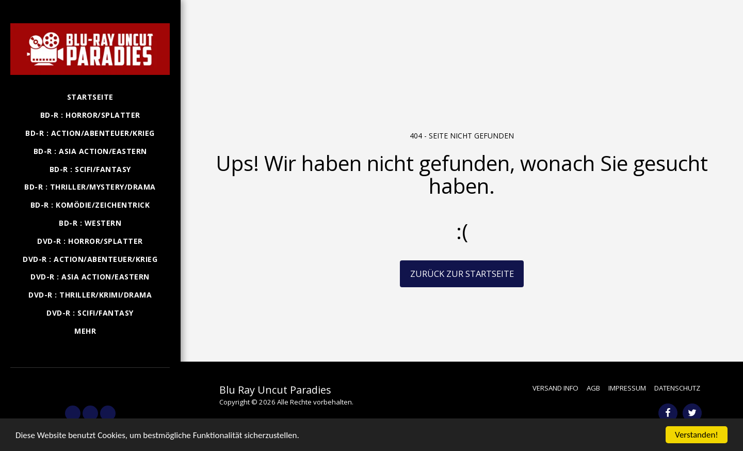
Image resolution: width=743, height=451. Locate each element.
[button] (90, 382)
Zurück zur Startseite (462, 273)
